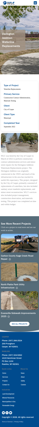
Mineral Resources (8, 397)
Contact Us (5, 384)
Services (5, 377)
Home (4, 373)
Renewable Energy (8, 405)
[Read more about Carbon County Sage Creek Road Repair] (10, 259)
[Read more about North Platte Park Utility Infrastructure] (17, 288)
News (22, 373)
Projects (5, 381)
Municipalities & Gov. (9, 401)
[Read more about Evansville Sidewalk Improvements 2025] (9, 317)
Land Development (8, 394)
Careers (23, 384)
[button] (35, 2)
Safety (23, 381)
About (22, 377)
